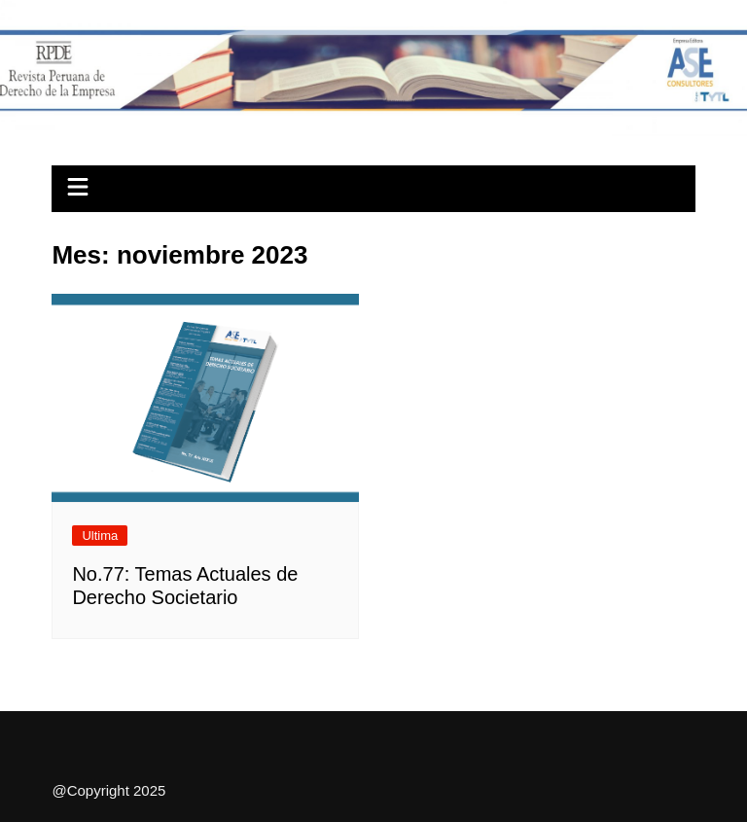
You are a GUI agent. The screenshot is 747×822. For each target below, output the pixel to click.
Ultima (100, 535)
